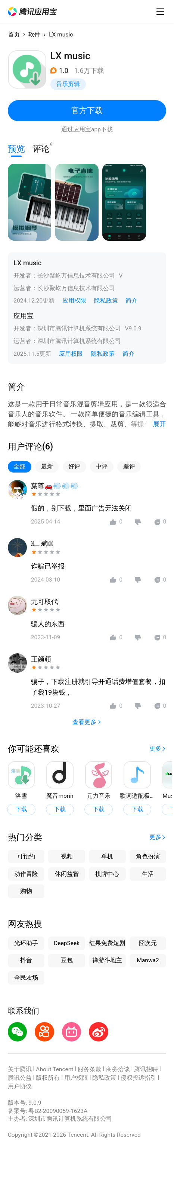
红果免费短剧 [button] (107, 943)
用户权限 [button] (76, 1078)
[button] (32, 11)
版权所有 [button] (48, 1078)
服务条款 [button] (90, 1069)
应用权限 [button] (74, 300)
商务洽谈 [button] (118, 1069)
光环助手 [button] (26, 943)
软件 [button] (34, 34)
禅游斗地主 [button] (107, 960)
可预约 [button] (26, 856)
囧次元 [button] (148, 943)
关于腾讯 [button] (20, 1069)
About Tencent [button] (54, 1069)
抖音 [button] (26, 960)
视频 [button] (67, 856)
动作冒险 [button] (26, 874)
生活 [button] (148, 874)
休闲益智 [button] (67, 874)
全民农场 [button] (26, 977)
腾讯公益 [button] (20, 1078)
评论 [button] (41, 148)
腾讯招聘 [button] (146, 1069)
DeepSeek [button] (67, 943)
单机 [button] (107, 856)
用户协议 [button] (20, 1086)
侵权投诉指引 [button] (138, 1078)
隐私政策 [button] (106, 300)
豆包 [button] (67, 960)
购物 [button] (26, 891)
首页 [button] (14, 34)
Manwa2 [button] (148, 960)
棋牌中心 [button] (107, 874)
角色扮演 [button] (148, 856)
